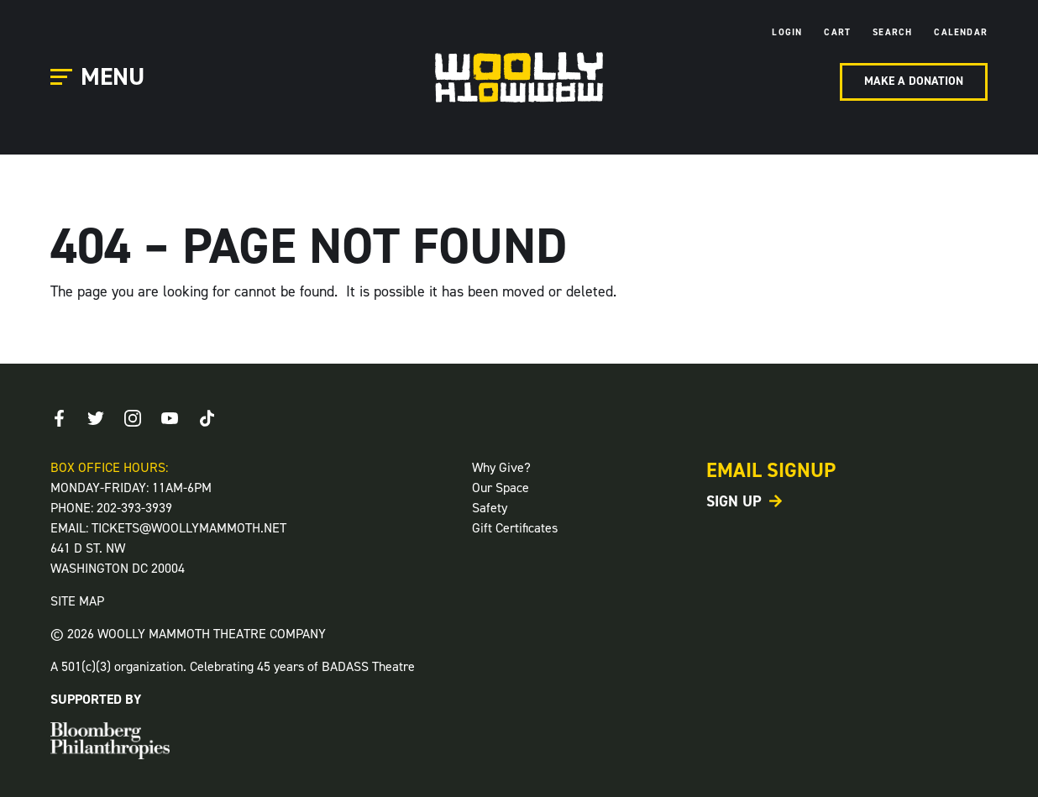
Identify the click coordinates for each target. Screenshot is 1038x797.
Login (787, 32)
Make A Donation (913, 81)
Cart (837, 32)
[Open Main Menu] (99, 78)
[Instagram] (132, 418)
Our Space (500, 487)
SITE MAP (77, 601)
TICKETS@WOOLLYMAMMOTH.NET (189, 528)
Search (892, 32)
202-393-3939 (134, 507)
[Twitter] (95, 418)
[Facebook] (58, 418)
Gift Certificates (515, 528)
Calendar (961, 32)
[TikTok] (206, 418)
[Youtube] (169, 418)
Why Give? (501, 467)
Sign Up (734, 501)
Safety (489, 507)
